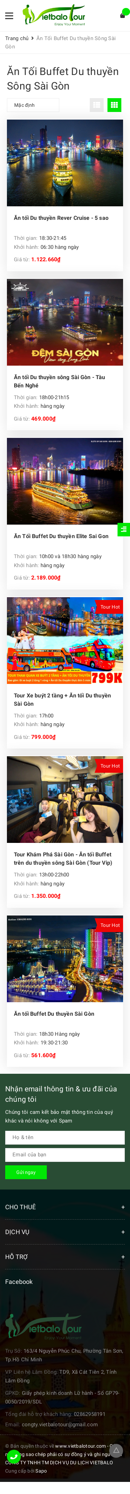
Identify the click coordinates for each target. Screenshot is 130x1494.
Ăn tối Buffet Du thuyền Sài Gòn (54, 1014)
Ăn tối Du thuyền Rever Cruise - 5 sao (61, 218)
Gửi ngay (26, 1172)
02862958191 (89, 1414)
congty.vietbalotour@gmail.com (60, 1424)
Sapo (41, 1471)
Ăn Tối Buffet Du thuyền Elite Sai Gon (61, 536)
